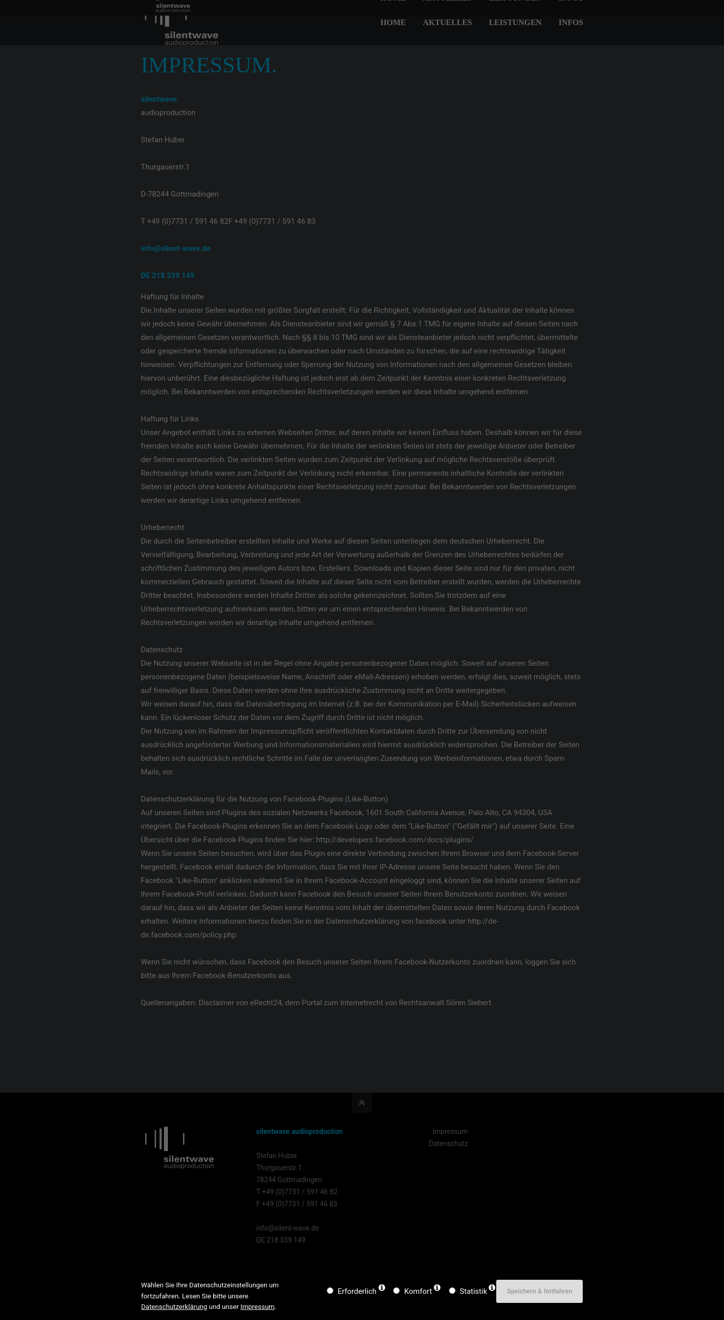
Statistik (473, 1291)
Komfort (418, 1291)
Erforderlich (357, 1291)
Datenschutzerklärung (174, 1306)
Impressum (257, 1306)
